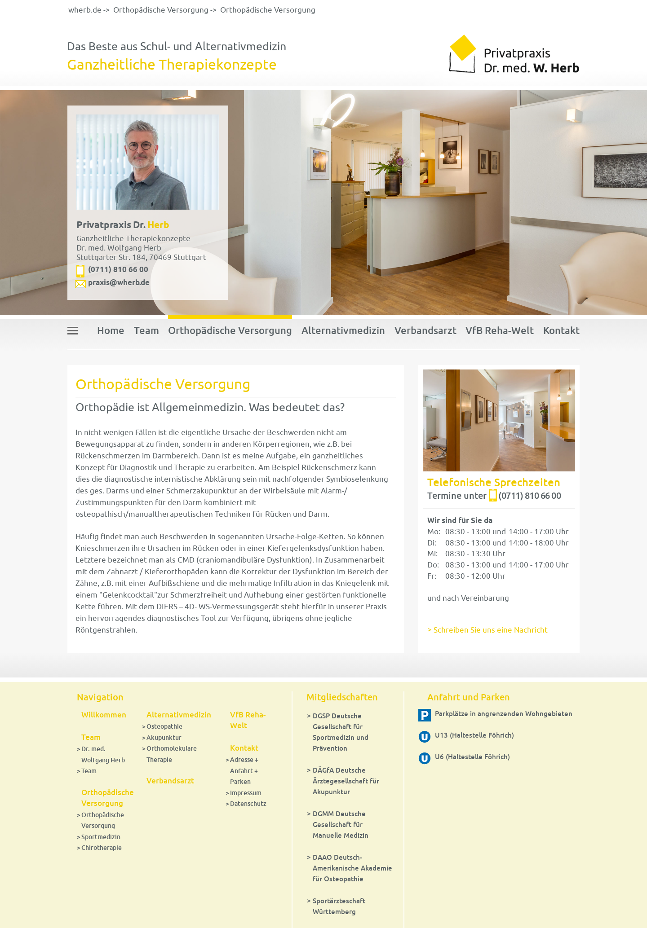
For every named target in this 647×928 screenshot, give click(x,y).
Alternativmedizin (343, 330)
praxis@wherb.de (119, 282)
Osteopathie (164, 726)
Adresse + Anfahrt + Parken (244, 770)
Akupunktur (164, 737)
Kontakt (561, 330)
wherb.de (85, 10)
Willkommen (103, 714)
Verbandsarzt (425, 330)
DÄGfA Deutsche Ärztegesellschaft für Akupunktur (346, 781)
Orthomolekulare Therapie (171, 753)
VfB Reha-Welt (499, 330)
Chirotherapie (101, 847)
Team (146, 330)
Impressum (245, 792)
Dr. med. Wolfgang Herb (103, 754)
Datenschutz (248, 803)
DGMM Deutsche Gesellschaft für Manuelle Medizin (340, 824)
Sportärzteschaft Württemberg (339, 906)
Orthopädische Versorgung (160, 10)
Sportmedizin (100, 836)
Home (110, 330)
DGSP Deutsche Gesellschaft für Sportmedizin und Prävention (340, 732)
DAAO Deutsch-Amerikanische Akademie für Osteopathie (352, 868)
